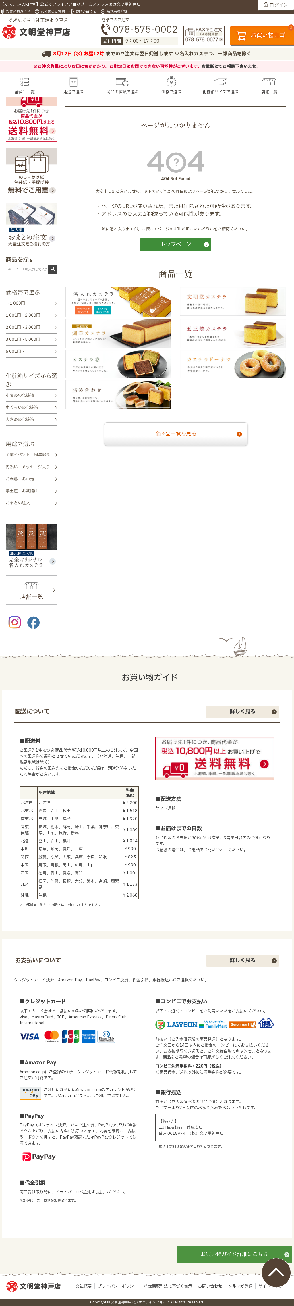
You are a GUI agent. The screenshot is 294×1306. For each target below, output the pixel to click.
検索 (52, 269)
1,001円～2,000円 (23, 315)
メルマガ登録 (240, 1286)
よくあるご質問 (53, 11)
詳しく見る (243, 712)
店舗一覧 (269, 92)
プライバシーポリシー (118, 1286)
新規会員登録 (117, 11)
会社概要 (84, 1286)
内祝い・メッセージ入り (28, 467)
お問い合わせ (86, 11)
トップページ (175, 245)
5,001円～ (15, 351)
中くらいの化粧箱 (22, 407)
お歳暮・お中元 (20, 479)
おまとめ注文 (18, 503)
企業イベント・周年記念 (28, 455)
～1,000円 (15, 303)
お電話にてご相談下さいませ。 (231, 66)
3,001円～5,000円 (23, 339)
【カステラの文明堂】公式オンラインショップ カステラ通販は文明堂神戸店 (70, 4)
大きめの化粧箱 (20, 420)
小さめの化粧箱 (20, 395)
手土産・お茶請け (22, 491)
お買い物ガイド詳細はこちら (234, 1254)
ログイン (279, 5)
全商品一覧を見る (175, 434)
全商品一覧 (25, 92)
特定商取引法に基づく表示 (168, 1286)
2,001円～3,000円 (23, 327)
